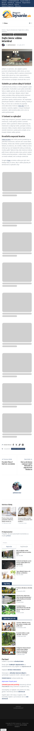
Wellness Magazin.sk (8, 6)
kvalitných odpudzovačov (16, 664)
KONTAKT (4, 1)
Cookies (3, 730)
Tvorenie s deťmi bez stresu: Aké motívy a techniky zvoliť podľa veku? (23, 624)
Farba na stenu (6, 139)
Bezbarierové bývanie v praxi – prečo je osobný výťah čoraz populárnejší (24, 562)
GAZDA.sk (18, 2)
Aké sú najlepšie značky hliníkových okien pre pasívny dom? (23, 552)
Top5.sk (16, 4)
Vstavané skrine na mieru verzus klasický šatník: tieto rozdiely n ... (25, 519)
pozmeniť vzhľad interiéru (18, 449)
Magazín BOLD (26, 2)
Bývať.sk (4, 2)
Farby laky (21, 106)
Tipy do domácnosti (12, 30)
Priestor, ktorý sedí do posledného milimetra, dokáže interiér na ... (7, 519)
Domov (4, 30)
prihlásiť (8, 536)
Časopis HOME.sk (25, 1)
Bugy (8, 160)
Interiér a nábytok (7, 34)
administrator (12, 45)
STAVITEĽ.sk (11, 2)
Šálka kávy (18, 6)
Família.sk (4, 4)
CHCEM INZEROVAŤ (13, 1)
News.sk (10, 4)
